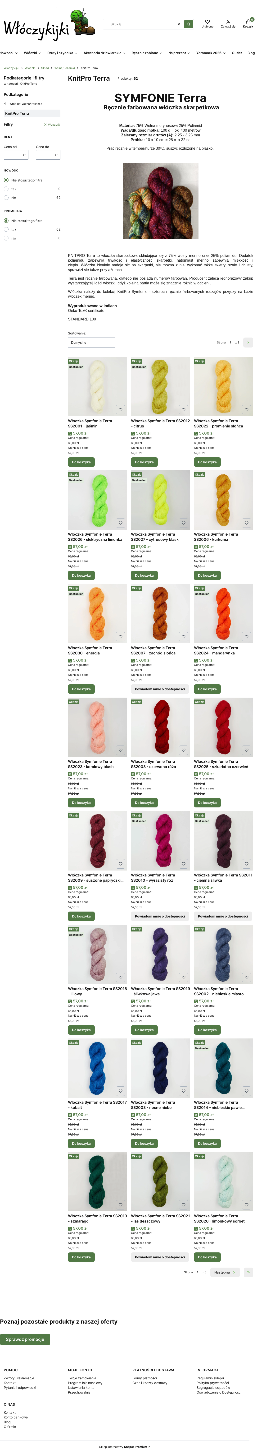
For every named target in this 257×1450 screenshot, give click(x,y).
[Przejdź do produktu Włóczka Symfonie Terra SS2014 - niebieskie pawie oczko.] (223, 1068)
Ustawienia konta (81, 1387)
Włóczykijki (11, 68)
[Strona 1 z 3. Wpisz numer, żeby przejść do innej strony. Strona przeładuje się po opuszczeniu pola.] (230, 342)
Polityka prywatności (213, 1383)
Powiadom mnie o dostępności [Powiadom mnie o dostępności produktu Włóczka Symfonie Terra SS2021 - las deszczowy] (160, 1257)
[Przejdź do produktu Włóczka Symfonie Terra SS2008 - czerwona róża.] (160, 727)
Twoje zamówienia (82, 1378)
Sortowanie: (77, 333)
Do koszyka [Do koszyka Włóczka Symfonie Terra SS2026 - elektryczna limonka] (81, 575)
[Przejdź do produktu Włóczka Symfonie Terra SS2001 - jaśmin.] (97, 386)
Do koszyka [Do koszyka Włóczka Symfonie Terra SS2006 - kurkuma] (207, 575)
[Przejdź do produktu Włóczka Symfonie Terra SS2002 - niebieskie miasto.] (223, 954)
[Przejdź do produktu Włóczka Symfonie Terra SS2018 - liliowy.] (97, 954)
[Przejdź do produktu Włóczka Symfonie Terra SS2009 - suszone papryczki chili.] (97, 841)
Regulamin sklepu (210, 1378)
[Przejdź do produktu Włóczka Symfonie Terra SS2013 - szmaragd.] (97, 1181)
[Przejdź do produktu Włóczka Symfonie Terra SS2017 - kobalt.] (97, 1068)
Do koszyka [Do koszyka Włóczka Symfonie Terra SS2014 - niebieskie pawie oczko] (207, 1143)
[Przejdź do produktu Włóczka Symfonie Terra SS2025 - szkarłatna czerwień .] (223, 727)
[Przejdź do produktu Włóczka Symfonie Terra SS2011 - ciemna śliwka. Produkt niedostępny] (223, 841)
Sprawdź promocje (25, 1339)
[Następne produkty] (225, 1272)
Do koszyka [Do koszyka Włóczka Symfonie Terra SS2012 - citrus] (144, 462)
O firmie (10, 1427)
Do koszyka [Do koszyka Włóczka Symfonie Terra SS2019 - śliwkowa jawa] (144, 1030)
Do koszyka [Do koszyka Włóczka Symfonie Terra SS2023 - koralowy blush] (81, 803)
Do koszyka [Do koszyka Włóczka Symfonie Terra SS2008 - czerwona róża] (144, 803)
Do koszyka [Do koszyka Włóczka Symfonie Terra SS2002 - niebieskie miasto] (207, 1030)
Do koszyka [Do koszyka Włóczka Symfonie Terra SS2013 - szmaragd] (81, 1257)
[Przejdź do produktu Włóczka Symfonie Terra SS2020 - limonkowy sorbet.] (223, 1181)
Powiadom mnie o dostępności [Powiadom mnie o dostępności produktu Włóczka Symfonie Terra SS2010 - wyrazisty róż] (160, 916)
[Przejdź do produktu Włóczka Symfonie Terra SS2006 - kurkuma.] (223, 500)
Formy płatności (144, 1378)
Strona (221, 342)
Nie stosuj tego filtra (26, 180)
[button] (188, 24)
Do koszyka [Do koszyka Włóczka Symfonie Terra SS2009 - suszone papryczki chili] (81, 916)
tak (13, 189)
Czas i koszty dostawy (149, 1383)
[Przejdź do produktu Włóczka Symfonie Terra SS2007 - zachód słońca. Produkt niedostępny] (160, 613)
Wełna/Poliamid (64, 68)
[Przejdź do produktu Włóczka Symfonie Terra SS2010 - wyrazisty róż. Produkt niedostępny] (160, 841)
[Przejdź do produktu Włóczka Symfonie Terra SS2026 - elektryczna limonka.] (97, 500)
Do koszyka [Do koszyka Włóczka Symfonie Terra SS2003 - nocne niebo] (144, 1143)
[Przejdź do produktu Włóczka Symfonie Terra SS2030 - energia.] (97, 613)
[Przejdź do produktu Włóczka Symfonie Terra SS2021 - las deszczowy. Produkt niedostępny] (160, 1181)
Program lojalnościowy (85, 1383)
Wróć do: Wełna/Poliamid (23, 104)
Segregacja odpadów (213, 1387)
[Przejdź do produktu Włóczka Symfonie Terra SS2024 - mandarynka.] (223, 613)
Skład (45, 68)
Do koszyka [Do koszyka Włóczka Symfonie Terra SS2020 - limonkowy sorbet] (207, 1257)
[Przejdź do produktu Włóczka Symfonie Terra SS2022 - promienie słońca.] (223, 386)
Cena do (42, 147)
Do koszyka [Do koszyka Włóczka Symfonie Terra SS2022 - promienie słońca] (207, 462)
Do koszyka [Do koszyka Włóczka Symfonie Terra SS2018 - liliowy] (81, 1030)
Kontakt (10, 1383)
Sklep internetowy (123, 1447)
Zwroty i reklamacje (19, 1378)
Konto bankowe (16, 1417)
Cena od (10, 147)
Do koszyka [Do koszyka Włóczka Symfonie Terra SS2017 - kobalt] (81, 1143)
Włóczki (30, 68)
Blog (7, 1422)
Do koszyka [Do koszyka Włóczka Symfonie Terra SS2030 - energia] (81, 689)
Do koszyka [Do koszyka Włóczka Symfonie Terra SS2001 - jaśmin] (81, 462)
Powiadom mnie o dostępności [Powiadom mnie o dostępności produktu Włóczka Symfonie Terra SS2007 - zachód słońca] (160, 689)
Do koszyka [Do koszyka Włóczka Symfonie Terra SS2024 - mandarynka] (207, 689)
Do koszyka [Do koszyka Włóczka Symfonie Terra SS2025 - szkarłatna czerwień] (207, 803)
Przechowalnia (79, 1392)
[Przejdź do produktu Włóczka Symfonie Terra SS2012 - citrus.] (160, 386)
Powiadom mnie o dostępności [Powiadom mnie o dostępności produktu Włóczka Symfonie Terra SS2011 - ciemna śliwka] (223, 916)
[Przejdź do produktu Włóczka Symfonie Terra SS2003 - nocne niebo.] (160, 1068)
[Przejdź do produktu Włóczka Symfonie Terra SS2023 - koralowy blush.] (97, 727)
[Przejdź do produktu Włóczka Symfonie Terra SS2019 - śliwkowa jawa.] (160, 954)
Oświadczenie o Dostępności (219, 1392)
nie (13, 198)
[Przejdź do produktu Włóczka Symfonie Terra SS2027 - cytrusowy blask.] (160, 500)
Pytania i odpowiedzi (20, 1387)
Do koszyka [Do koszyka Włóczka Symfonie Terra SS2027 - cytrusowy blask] (144, 575)
